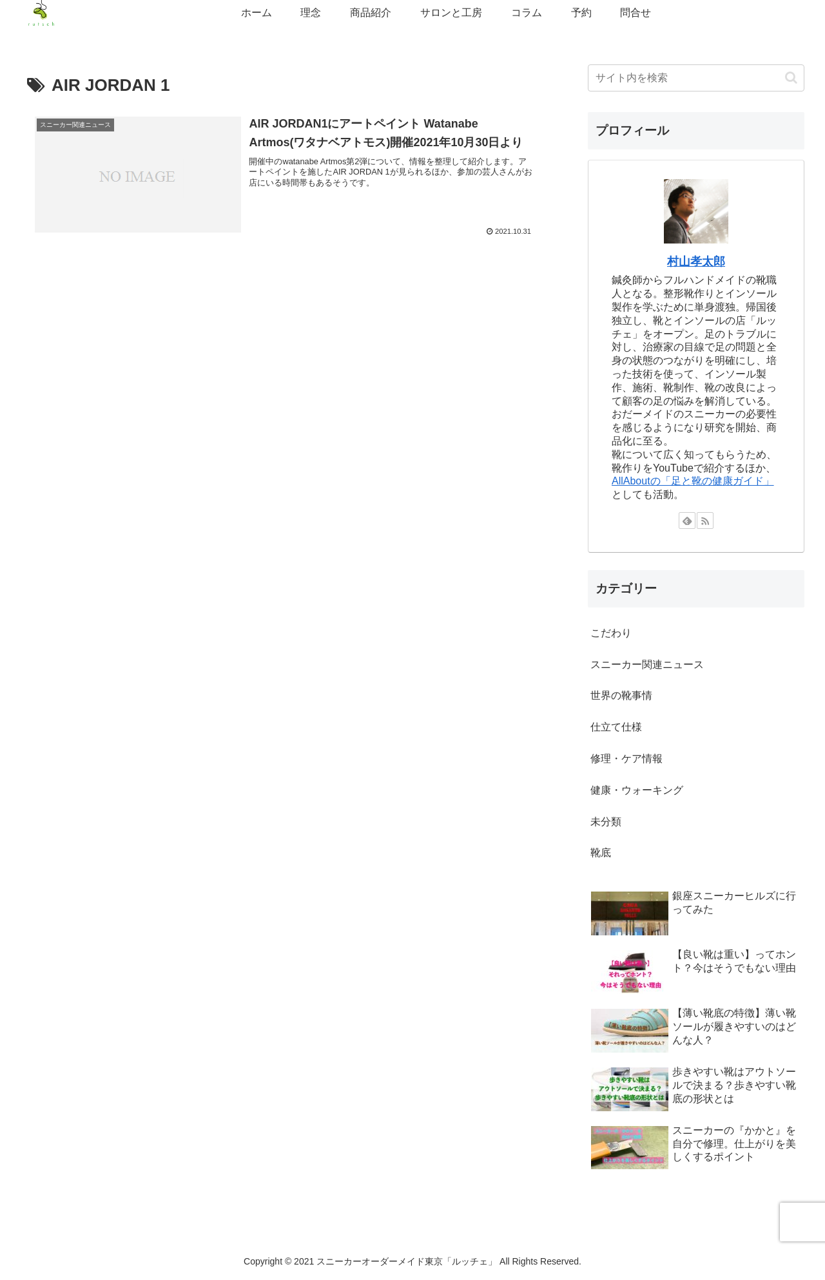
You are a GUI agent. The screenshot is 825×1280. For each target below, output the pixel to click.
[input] (696, 77)
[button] (791, 77)
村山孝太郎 (696, 261)
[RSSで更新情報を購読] (705, 520)
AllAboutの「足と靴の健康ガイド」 (693, 480)
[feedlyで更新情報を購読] (687, 520)
